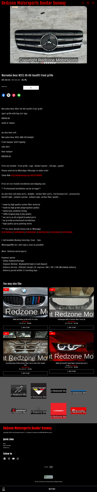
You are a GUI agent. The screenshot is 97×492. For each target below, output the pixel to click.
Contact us (6, 447)
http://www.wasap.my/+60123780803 (26, 175)
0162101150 (43, 232)
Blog (4, 443)
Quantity (4, 86)
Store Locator (7, 445)
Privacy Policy (49, 481)
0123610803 (55, 232)
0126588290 (19, 232)
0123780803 (7, 232)
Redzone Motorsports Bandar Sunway (34, 3)
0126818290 (31, 232)
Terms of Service (40, 481)
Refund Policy (58, 481)
